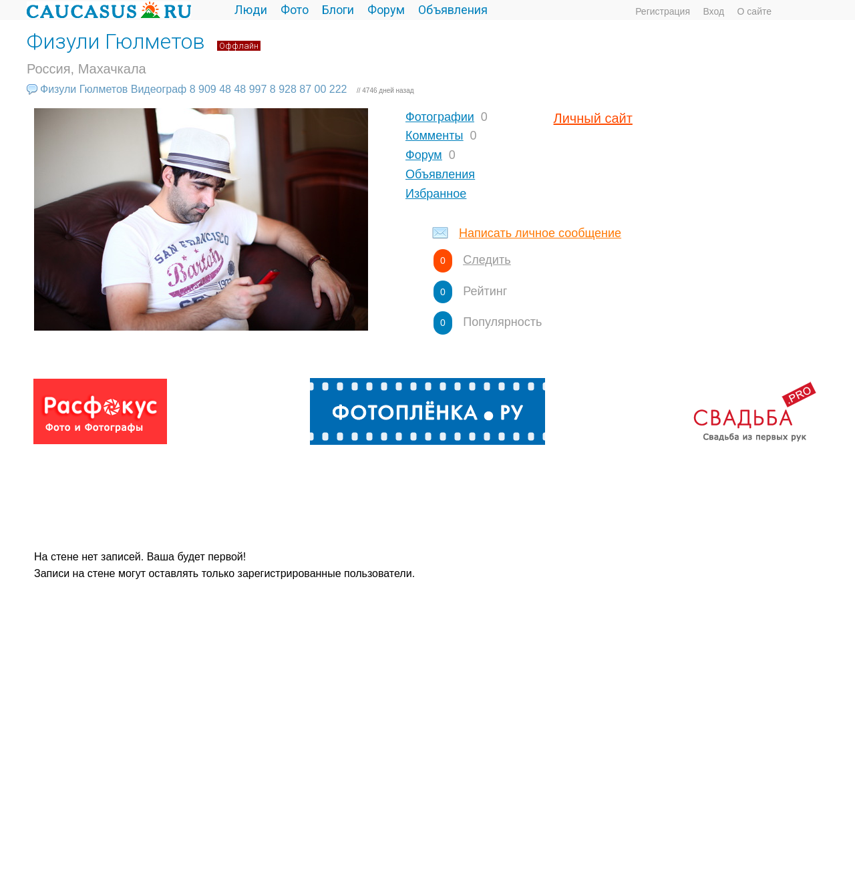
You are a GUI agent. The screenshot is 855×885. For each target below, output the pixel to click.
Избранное (435, 193)
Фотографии (439, 117)
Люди (250, 10)
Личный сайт (593, 118)
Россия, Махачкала (86, 68)
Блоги (338, 10)
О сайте (754, 11)
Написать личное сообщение (540, 233)
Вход (713, 11)
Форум (386, 10)
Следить (486, 260)
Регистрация (662, 11)
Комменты (434, 135)
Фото (295, 10)
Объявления (453, 10)
